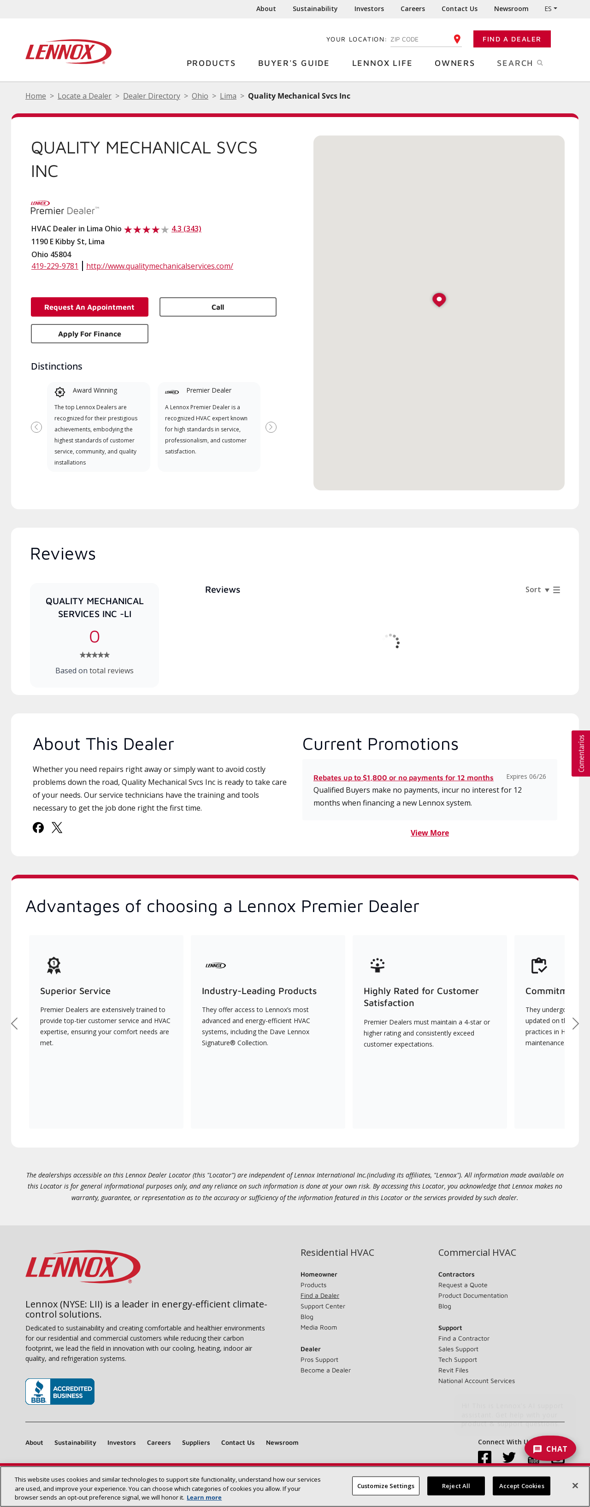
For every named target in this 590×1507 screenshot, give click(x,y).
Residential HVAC (337, 1253)
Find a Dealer (512, 39)
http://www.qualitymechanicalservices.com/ (159, 266)
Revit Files (453, 1370)
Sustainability (315, 8)
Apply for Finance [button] (89, 334)
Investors (369, 8)
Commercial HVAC (477, 1253)
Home (35, 96)
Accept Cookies (521, 1485)
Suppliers (196, 1442)
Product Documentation (473, 1295)
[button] (439, 300)
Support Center (323, 1306)
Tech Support (457, 1359)
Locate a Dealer (85, 96)
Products (215, 62)
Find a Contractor (464, 1338)
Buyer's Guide (297, 62)
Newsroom (511, 8)
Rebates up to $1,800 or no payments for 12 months (403, 777)
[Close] (575, 1485)
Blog (307, 1316)
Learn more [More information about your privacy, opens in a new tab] (204, 1497)
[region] (295, 1486)
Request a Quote (463, 1285)
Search (531, 62)
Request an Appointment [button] (89, 307)
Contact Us (460, 8)
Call (218, 307)
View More (430, 833)
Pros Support (319, 1359)
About (266, 8)
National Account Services (476, 1380)
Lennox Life (386, 62)
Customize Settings (385, 1485)
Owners (458, 62)
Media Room (319, 1327)
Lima (228, 96)
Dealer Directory (151, 96)
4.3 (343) (186, 229)
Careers (413, 8)
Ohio (200, 96)
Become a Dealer (326, 1370)
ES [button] (548, 8)
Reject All (456, 1485)
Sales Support (458, 1349)
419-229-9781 (54, 266)
